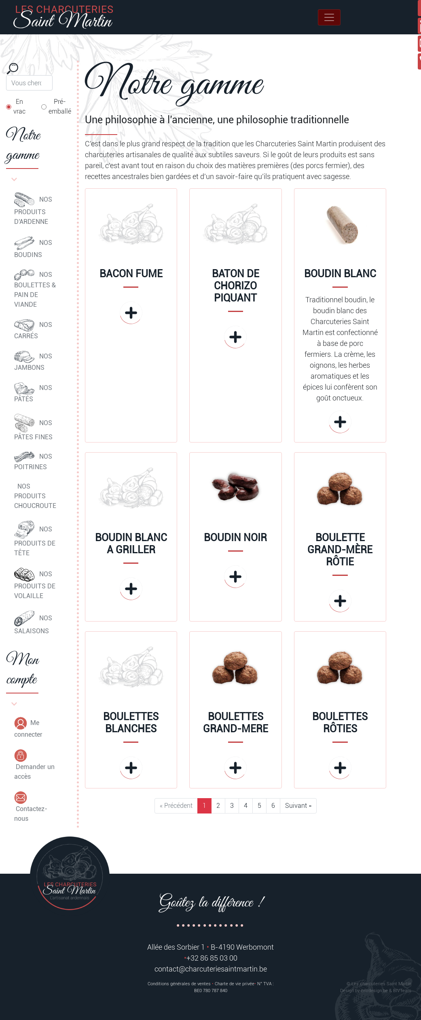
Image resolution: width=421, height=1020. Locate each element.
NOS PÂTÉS (33, 392)
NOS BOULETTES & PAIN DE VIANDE (35, 289)
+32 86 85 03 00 (211, 958)
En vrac (19, 106)
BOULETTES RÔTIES (340, 723)
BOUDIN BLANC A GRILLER (131, 544)
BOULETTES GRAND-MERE (235, 723)
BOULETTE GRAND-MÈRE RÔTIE (339, 550)
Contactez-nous (30, 806)
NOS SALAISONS (33, 623)
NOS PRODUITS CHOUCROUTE (35, 496)
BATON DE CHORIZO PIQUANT (235, 286)
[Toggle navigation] (329, 17)
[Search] (29, 83)
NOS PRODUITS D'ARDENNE (33, 208)
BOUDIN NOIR (235, 538)
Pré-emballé (60, 106)
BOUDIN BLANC (340, 274)
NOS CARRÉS (33, 329)
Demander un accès (34, 764)
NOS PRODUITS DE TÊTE (34, 539)
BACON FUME (131, 274)
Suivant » (298, 805)
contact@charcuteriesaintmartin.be (210, 969)
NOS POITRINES (33, 461)
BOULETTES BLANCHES (131, 723)
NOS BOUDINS (33, 247)
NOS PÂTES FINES (33, 427)
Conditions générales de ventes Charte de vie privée (201, 983)
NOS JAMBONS (33, 361)
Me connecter (28, 727)
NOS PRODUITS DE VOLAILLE (34, 584)
